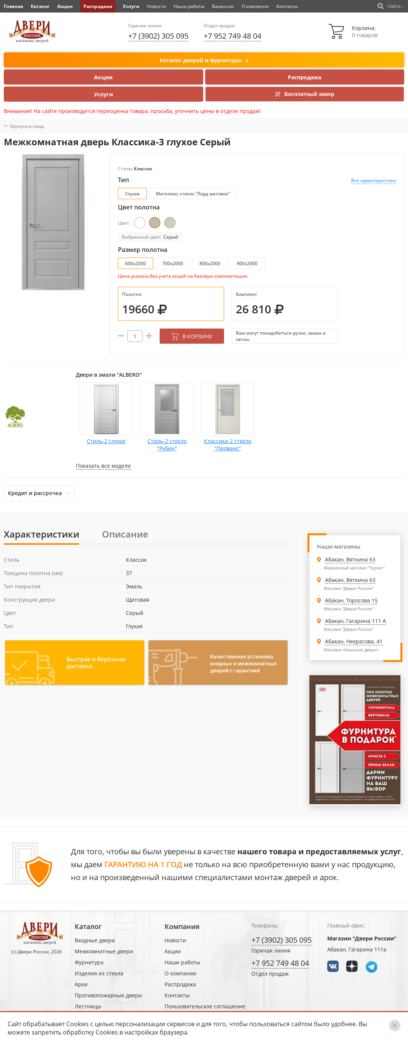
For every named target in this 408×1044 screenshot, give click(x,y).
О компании (255, 6)
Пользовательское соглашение (205, 1006)
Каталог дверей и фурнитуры (204, 60)
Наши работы (189, 6)
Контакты (287, 6)
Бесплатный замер (304, 94)
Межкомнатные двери (104, 951)
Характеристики (41, 534)
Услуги (131, 6)
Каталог (40, 6)
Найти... (391, 6)
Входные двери (95, 940)
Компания (182, 926)
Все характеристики (373, 180)
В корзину (191, 336)
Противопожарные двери (108, 995)
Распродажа (97, 6)
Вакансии (223, 6)
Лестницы (88, 1006)
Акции (65, 6)
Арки (81, 984)
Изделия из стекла (99, 973)
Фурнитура (89, 962)
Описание (125, 534)
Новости (156, 6)
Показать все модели (103, 465)
